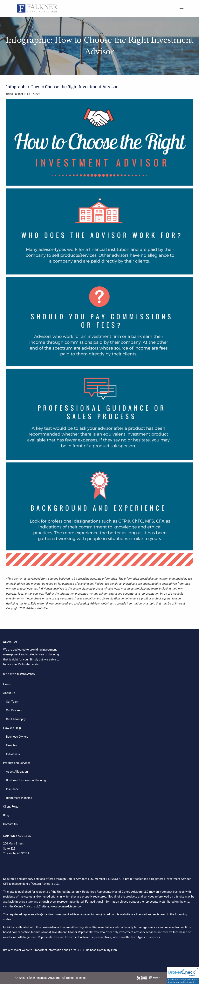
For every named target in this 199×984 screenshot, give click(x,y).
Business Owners (17, 736)
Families (11, 745)
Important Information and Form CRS (58, 950)
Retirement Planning (19, 798)
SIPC (118, 879)
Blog (6, 815)
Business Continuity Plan (101, 950)
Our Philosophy (16, 719)
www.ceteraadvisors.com (67, 906)
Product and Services (17, 763)
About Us (9, 693)
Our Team (12, 701)
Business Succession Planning (26, 780)
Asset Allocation (17, 771)
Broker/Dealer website (17, 950)
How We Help (12, 728)
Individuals (13, 754)
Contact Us (10, 824)
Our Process (14, 710)
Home (7, 684)
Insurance (12, 789)
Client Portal (11, 806)
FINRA (110, 879)
